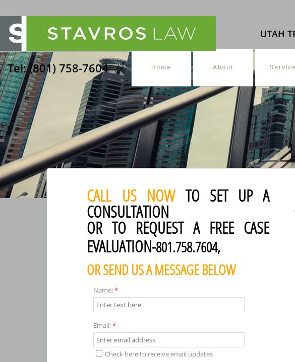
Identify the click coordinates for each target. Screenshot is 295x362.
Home (161, 67)
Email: (104, 325)
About (223, 67)
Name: (105, 290)
